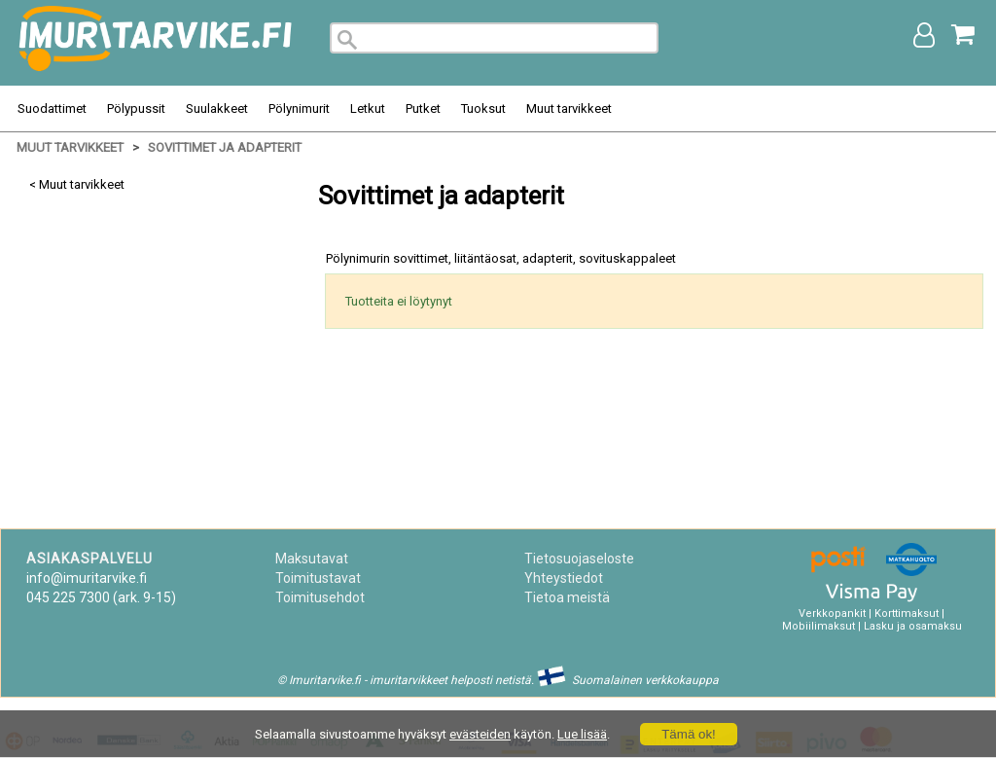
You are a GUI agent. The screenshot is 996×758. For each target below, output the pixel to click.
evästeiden (480, 734)
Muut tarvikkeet (569, 108)
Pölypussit (136, 108)
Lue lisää (582, 734)
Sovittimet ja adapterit (225, 147)
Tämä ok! (688, 734)
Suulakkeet (217, 108)
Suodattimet (52, 108)
